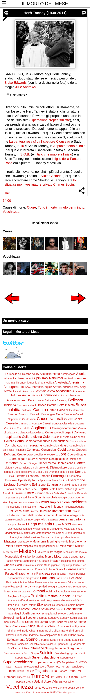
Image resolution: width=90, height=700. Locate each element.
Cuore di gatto (17, 458)
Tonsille (29, 671)
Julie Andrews (25, 87)
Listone (21, 524)
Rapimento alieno (57, 600)
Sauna (60, 609)
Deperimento (47, 463)
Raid (43, 600)
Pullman (77, 596)
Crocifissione (40, 454)
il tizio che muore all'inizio (53, 154)
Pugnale (65, 596)
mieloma (55, 692)
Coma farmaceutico (37, 441)
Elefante (20, 475)
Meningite (53, 541)
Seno (20, 622)
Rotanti (32, 604)
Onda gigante (52, 565)
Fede (34, 489)
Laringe (28, 519)
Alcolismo (19, 378)
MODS (66, 524)
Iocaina (76, 511)
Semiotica (10, 622)
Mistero (27, 551)
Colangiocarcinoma (65, 428)
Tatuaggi (18, 666)
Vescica (47, 687)
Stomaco (37, 648)
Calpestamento (75, 410)
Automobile (48, 395)
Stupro (35, 653)
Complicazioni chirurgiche (23, 445)
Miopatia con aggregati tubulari (41, 546)
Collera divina (32, 437)
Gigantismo (42, 497)
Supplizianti (68, 662)
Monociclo (81, 552)
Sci (55, 613)
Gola (54, 497)
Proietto (37, 596)
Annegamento (13, 387)
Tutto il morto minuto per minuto (61, 207)
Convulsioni (49, 449)
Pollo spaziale (22, 591)
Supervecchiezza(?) (48, 662)
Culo (52, 454)
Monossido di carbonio (20, 556)
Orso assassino (25, 569)
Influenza (57, 506)
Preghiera (13, 596)
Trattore (62, 671)
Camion (11, 414)
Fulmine (17, 493)
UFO (65, 677)
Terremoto (53, 666)
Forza (81, 489)
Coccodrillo (23, 428)
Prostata (51, 596)
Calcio (51, 410)
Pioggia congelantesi (60, 586)
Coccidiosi (10, 428)
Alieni (29, 378)
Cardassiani (29, 419)
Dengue (33, 463)
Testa (12, 670)
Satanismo (48, 609)
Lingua (12, 524)
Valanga (57, 681)
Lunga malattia (39, 524)
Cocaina (79, 423)
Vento (38, 687)
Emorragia (58, 476)
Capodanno (14, 419)
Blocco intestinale (27, 405)
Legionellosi (40, 519)
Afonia (80, 374)
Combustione (60, 441)
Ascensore (29, 391)
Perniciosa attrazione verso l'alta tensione (59, 582)
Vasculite (68, 681)
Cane (59, 414)
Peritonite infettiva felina (20, 582)
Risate (23, 604)
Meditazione (24, 541)
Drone (79, 471)
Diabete (80, 463)
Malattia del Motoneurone (36, 532)
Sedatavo (53, 617)
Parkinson (47, 578)
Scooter (31, 617)
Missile (79, 545)
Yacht (31, 692)
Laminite (10, 519)
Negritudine (29, 560)
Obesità (9, 565)
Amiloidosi (70, 378)
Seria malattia (65, 622)
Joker (59, 515)
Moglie (58, 552)
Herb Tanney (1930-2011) (45, 13)
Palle (32, 573)
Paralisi (71, 573)
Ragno (36, 600)
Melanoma (39, 541)
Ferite (52, 489)
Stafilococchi (15, 648)
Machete (77, 524)
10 (22, 146)
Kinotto (67, 515)
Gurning (8, 502)
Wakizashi (21, 692)
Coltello (9, 441)
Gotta (71, 497)
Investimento (61, 511)
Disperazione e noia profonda (32, 467)
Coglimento (41, 428)
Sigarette (79, 626)
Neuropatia (43, 560)
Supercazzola (23, 657)
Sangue (13, 609)
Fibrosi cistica (64, 489)
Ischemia (49, 515)
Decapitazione (58, 458)
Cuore (31, 207)
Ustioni (38, 681)
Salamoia (69, 604)
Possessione (78, 591)
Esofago (9, 484)
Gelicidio (59, 493)
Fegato (42, 489)
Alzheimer (56, 378)
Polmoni (38, 591)
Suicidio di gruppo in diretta (71, 653)
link (7, 193)
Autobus (15, 395)
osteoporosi (68, 692)
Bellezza (75, 400)
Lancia (19, 519)
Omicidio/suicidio (33, 565)
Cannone (69, 414)
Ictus (45, 502)
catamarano (42, 692)
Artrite (8, 391)
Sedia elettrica (78, 617)
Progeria (25, 596)
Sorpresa (44, 639)
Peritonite (75, 578)
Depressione (65, 463)
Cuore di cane (76, 454)
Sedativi (64, 617)
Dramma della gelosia (61, 471)
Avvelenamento (17, 400)
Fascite (82, 484)
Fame (74, 484)
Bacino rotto (36, 400)
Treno (72, 670)
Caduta (39, 409)
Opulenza (74, 565)
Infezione (43, 506)
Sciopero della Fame (69, 613)
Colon (47, 437)
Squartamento (77, 644)
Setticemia (20, 626)
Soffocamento (16, 639)
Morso (49, 556)
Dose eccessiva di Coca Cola (31, 471)
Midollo (10, 545)
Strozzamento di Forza (17, 653)
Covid (61, 449)
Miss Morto (67, 545)
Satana (35, 609)
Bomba (52, 405)
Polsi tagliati (53, 591)
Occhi (18, 565)
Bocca (42, 405)
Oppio (64, 565)
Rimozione (12, 604)
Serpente (80, 621)
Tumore (40, 676)
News (54, 560)
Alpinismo (40, 378)
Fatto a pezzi (13, 489)
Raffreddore (25, 600)
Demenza (11, 463)
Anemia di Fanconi (17, 382)
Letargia (53, 519)
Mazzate (10, 541)
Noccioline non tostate (72, 560)
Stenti (27, 648)
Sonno (31, 639)
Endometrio (74, 476)
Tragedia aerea (46, 671)
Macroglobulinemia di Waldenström (28, 528)
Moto (58, 556)
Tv (52, 677)
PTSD (82, 569)
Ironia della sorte (31, 515)
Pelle (66, 578)
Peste (6, 586)
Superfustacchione (45, 657)
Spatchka (77, 639)
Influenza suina (20, 511)
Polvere (65, 591)
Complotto (33, 449)
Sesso (8, 626)
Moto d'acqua (70, 556)
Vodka (71, 687)
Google (62, 497)
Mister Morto (10, 552)
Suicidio (46, 652)
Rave (71, 600)
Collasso (39, 432)
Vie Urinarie (60, 687)
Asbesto (17, 391)
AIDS (35, 373)
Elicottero (32, 475)
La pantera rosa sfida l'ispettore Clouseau (39, 141)
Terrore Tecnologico (72, 666)
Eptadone (45, 480)
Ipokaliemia (12, 515)
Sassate (24, 609)
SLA (40, 605)
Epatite (22, 480)
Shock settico (66, 626)
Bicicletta (10, 405)
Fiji (75, 489)
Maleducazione (31, 537)
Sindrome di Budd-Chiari (21, 630)
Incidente (79, 502)
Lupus (57, 524)
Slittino (72, 635)
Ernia (55, 480)
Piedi (44, 586)
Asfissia (41, 391)
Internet (34, 511)
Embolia (44, 475)
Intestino (45, 511)
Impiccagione (60, 502)
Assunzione (79, 391)
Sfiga (31, 626)
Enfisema (11, 480)
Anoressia (37, 386)
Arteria (57, 386)
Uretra (29, 681)
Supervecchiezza (18, 662)
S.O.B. (25, 154)
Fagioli (66, 484)
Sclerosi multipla (14, 617)
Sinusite (63, 635)
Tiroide (20, 671)
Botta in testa (66, 405)
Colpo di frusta (61, 436)
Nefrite (17, 560)
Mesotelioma (77, 541)
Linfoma (79, 519)
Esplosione (24, 484)
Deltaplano (75, 458)
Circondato (35, 423)
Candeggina (48, 414)
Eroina (63, 480)
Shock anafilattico (46, 626)
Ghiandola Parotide (75, 493)
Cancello (35, 414)
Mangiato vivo (73, 537)
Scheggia (46, 613)
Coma (19, 441)
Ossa (38, 569)
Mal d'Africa (56, 528)
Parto (59, 578)
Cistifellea (68, 423)
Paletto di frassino (17, 573)
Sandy (80, 604)
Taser (9, 666)
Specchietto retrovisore (42, 644)
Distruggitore (58, 467)
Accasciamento (50, 373)
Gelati (49, 493)
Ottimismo (49, 569)
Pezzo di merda (20, 586)
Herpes (17, 502)
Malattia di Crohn (62, 532)
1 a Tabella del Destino (18, 373)
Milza (19, 546)
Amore (81, 378)
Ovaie (59, 569)
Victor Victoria (51, 176)
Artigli (83, 387)
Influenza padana (74, 506)
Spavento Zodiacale (16, 644)
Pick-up (36, 586)
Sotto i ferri (56, 639)
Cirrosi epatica (51, 423)
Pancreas (43, 573)
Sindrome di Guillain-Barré (52, 630)
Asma (51, 391)
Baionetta (50, 400)
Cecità (78, 419)
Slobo (80, 635)
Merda (64, 541)
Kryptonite (78, 515)
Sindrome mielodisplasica (42, 635)
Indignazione (28, 506)
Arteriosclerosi (70, 387)
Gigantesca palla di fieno (19, 497)
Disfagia (9, 467)
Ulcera (73, 677)
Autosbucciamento (69, 395)
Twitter (58, 677)
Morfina (39, 556)
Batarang (62, 400)
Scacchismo (73, 609)
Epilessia (33, 480)
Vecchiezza (11, 212)
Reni (78, 600)
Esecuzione (76, 480)
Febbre (25, 489)
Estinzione (39, 484)
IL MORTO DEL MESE (45, 3)
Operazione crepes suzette (50, 120)
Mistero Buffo (45, 552)
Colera (21, 432)
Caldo (61, 410)
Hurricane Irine (31, 502)
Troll (78, 671)
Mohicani (68, 552)
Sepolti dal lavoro (36, 621)
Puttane (12, 600)
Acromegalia (68, 373)
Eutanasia (53, 484)
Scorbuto (42, 617)
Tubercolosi (23, 677)
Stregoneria (74, 648)
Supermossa (67, 657)
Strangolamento (55, 648)
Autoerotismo (30, 395)
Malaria (68, 528)
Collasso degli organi (59, 432)
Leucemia (65, 519)
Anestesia (61, 382)
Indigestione (13, 506)
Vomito (80, 687)
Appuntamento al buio (69, 146)
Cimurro (23, 423)
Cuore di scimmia (38, 458)
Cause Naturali (50, 418)
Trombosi (10, 677)
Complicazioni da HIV (55, 445)
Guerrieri (80, 497)
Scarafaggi (14, 613)
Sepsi (52, 621)
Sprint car (62, 644)
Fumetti (29, 493)
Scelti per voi (30, 613)
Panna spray (58, 573)
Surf (78, 662)
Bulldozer (27, 410)
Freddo (7, 493)
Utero (47, 681)
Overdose (71, 569)
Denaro (23, 463)
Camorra (23, 414)
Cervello (12, 423)
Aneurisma (76, 382)
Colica (30, 432)
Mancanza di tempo (52, 537)
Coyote (71, 449)
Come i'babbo (78, 441)
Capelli (79, 414)
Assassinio (63, 391)
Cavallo (68, 419)
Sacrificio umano (54, 604)
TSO (84, 662)
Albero (8, 378)
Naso (82, 556)
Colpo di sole (77, 436)
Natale (9, 560)
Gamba (40, 493)
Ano (27, 387)
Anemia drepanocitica (41, 382)
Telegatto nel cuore (35, 666)
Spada (67, 639)
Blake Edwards (16, 82)
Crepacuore (25, 454)
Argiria (48, 387)
